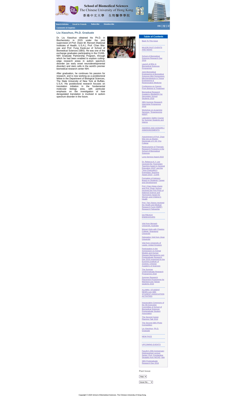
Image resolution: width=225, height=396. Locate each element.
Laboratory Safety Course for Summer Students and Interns (153, 120)
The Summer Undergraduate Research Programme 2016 (152, 271)
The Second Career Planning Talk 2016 (150, 318)
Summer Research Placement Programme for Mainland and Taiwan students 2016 (153, 280)
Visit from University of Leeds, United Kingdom (152, 244)
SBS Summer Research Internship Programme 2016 (152, 104)
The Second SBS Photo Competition (152, 324)
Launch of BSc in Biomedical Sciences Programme (151, 66)
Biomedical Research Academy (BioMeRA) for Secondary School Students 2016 (152, 95)
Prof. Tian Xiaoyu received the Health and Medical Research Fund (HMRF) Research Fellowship (153, 206)
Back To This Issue (150, 41)
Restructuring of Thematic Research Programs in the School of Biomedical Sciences (153, 150)
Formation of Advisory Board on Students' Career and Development (153, 180)
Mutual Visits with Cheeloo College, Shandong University (153, 231)
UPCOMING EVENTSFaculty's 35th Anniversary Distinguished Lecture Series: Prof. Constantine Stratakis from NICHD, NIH (153, 350)
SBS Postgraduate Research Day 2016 (150, 362)
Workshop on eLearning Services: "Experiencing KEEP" (152, 112)
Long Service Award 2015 (153, 157)
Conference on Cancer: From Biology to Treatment (153, 87)
